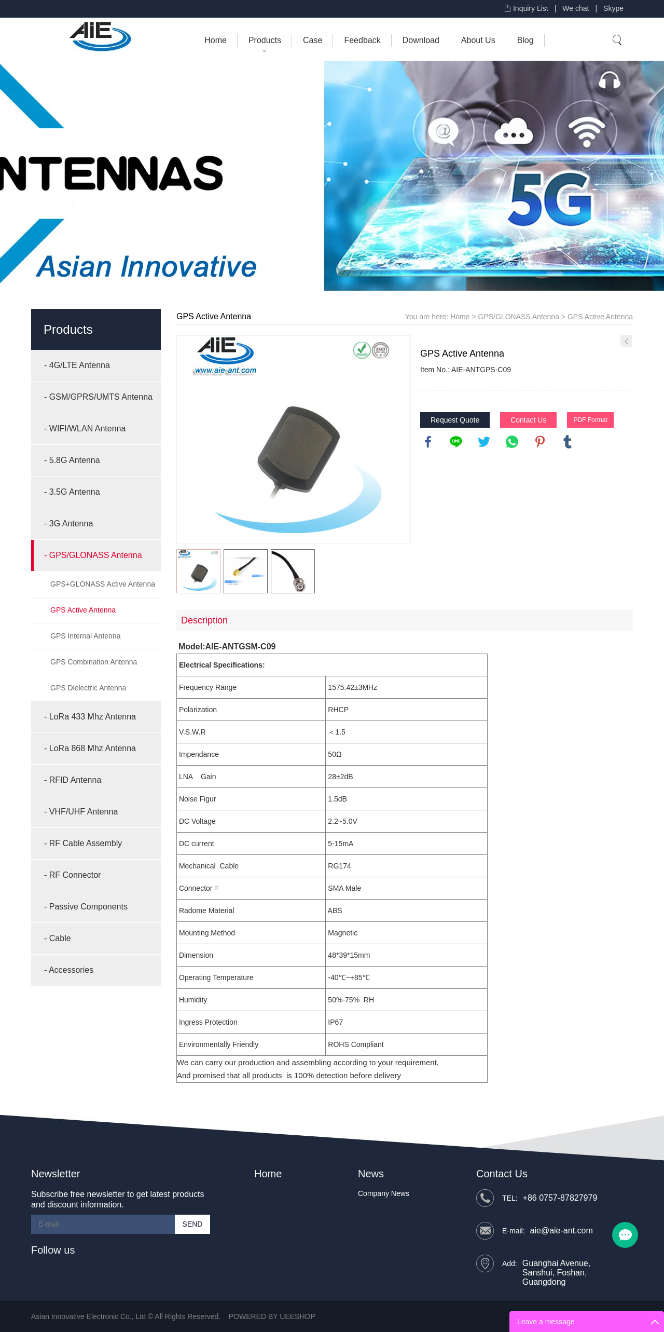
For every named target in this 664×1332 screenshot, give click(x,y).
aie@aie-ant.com (561, 1230)
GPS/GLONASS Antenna (518, 316)
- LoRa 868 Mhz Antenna (90, 748)
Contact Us (528, 420)
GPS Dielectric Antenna (88, 688)
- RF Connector (72, 875)
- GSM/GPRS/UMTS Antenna (98, 396)
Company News (383, 1193)
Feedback (362, 40)
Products (264, 40)
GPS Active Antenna (83, 610)
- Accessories (68, 970)
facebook (428, 442)
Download (421, 40)
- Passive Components (86, 906)
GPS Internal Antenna (85, 636)
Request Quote (455, 420)
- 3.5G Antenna (72, 491)
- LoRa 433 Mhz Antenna (90, 716)
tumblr (567, 442)
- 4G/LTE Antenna (77, 365)
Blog (525, 40)
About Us (478, 40)
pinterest (540, 442)
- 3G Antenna (68, 523)
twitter (484, 442)
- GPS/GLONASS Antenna (93, 555)
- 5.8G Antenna (72, 460)
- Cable (57, 938)
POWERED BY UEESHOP (272, 1316)
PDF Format (590, 420)
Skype (613, 8)
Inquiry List (530, 8)
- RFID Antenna (72, 780)
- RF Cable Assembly (83, 843)
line (456, 442)
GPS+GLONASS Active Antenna (102, 584)
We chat (575, 8)
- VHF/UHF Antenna (81, 811)
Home (215, 40)
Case (312, 40)
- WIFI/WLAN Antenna (85, 428)
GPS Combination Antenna (93, 662)
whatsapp (512, 442)
